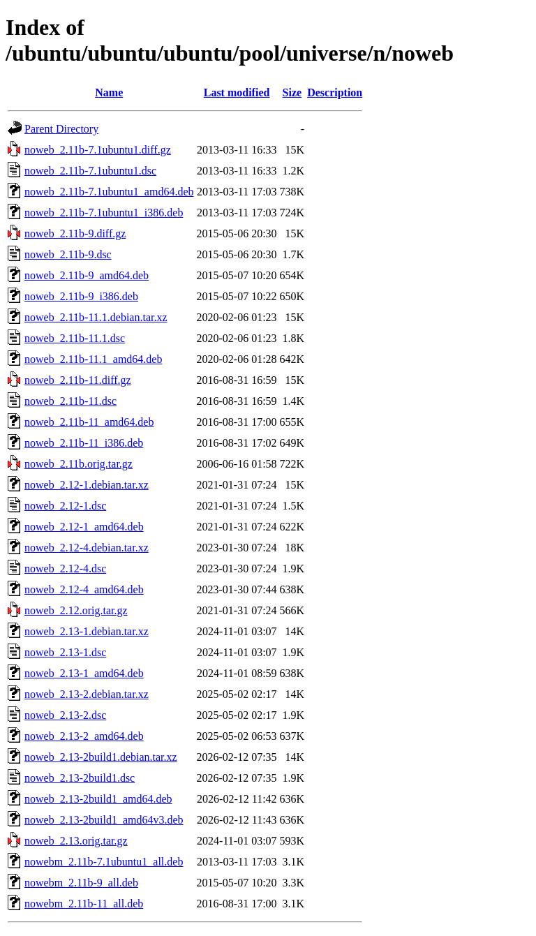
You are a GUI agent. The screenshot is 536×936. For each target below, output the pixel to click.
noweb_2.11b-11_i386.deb (83, 443)
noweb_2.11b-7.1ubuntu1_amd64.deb (108, 192)
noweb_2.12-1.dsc (65, 506)
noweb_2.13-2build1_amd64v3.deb (104, 820)
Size (292, 92)
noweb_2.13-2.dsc (65, 715)
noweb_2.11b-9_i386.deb (81, 296)
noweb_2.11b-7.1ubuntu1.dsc (90, 171)
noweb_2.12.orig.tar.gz (76, 610)
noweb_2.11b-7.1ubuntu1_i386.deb (103, 212)
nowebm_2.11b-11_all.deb (83, 903)
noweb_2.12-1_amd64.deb (84, 527)
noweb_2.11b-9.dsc (68, 254)
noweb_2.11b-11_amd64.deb (89, 422)
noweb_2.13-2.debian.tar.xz (86, 694)
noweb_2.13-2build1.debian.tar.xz (100, 757)
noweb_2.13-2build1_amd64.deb (98, 799)
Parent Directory (61, 129)
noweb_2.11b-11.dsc (70, 401)
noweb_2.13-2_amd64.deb (84, 736)
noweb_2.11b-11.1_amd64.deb (93, 359)
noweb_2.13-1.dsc (65, 652)
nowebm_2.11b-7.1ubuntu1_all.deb (103, 862)
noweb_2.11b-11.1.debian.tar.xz (96, 317)
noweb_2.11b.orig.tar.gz (78, 464)
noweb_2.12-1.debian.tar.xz (86, 485)
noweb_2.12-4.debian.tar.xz (86, 548)
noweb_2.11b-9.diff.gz (75, 233)
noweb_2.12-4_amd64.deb (84, 589)
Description (334, 92)
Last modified (237, 92)
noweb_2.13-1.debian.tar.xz (86, 631)
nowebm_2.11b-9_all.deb (81, 883)
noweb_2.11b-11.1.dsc (74, 338)
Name (109, 92)
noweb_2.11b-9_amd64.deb (86, 275)
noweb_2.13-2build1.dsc (79, 778)
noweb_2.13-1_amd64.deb (84, 673)
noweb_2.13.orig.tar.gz (76, 841)
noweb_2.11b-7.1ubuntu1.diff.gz (97, 150)
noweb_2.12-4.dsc (65, 568)
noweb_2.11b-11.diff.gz (77, 380)
